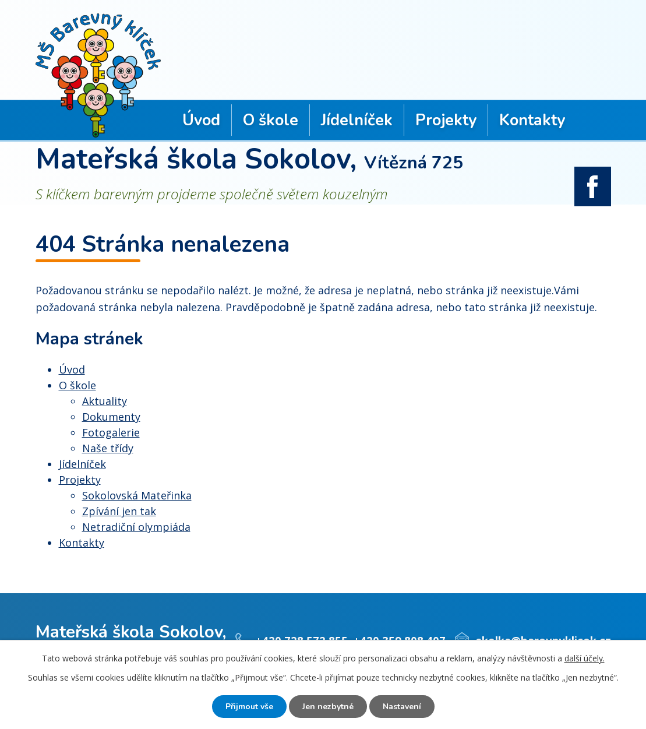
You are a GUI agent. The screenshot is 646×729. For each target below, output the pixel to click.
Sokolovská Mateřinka (137, 495)
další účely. (584, 658)
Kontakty (532, 120)
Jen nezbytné (328, 706)
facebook (592, 186)
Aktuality (104, 401)
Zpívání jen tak (119, 511)
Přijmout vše (249, 706)
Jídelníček (357, 120)
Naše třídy (107, 448)
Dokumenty (111, 417)
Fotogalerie (111, 432)
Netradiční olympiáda (136, 527)
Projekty (445, 120)
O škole (270, 120)
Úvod (201, 120)
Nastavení (402, 706)
